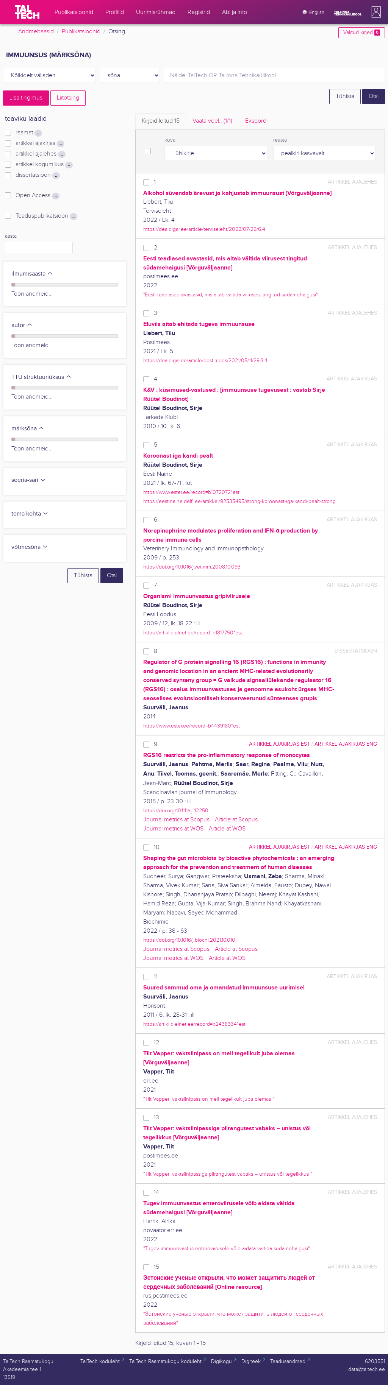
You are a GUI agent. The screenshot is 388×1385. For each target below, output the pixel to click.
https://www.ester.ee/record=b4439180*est (191, 726)
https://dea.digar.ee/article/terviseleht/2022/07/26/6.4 (204, 229)
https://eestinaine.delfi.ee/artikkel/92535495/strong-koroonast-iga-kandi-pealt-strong (239, 501)
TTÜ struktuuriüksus (41, 377)
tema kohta (29, 513)
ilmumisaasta (32, 273)
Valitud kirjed (361, 33)
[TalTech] (27, 12)
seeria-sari (28, 480)
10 (157, 847)
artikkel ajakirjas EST (279, 744)
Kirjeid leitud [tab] (161, 121)
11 (156, 976)
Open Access (37, 195)
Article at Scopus (236, 819)
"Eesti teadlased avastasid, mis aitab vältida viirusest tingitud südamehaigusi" (230, 294)
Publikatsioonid (81, 31)
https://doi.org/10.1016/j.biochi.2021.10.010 (189, 940)
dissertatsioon (38, 175)
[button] (375, 12)
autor (22, 325)
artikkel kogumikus (44, 164)
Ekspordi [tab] (256, 121)
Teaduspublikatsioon (46, 216)
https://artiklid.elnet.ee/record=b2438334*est (194, 1024)
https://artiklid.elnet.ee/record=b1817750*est (192, 632)
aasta (11, 236)
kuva (169, 140)
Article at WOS (227, 828)
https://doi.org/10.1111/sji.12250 (175, 810)
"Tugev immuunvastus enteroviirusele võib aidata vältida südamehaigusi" (226, 1248)
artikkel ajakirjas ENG (345, 744)
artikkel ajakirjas (40, 143)
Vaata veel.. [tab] (212, 121)
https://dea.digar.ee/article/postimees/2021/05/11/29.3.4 (205, 360)
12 (156, 1042)
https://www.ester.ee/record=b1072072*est (191, 492)
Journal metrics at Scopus (176, 819)
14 (156, 1192)
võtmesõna (29, 547)
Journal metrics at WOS (173, 828)
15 (156, 1267)
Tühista (345, 96)
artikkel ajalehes (41, 154)
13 (156, 1117)
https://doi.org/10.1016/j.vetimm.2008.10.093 (192, 567)
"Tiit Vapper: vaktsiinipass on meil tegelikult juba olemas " (208, 1099)
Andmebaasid (36, 31)
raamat (29, 133)
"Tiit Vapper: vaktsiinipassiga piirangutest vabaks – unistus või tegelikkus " (227, 1174)
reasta (280, 140)
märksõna (27, 428)
